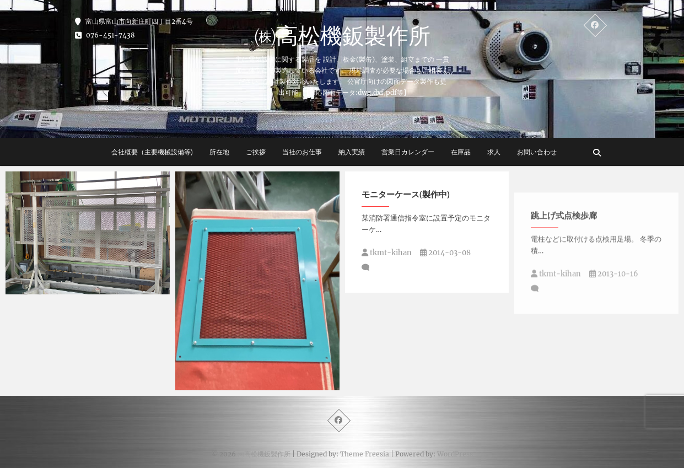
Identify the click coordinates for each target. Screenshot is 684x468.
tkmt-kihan (387, 252)
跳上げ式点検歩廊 (564, 255)
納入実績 (351, 152)
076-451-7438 (105, 35)
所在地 (219, 152)
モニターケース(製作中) (406, 194)
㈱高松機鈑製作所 (342, 35)
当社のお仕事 (302, 152)
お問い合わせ (537, 152)
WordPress (455, 454)
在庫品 (461, 152)
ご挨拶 (256, 152)
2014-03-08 (445, 252)
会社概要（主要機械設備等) (152, 152)
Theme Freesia (364, 454)
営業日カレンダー (407, 152)
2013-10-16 (613, 314)
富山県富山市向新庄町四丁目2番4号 (134, 21)
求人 (493, 152)
